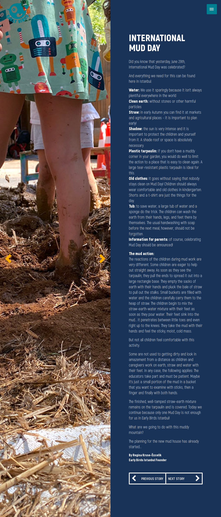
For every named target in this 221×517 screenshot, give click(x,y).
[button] (8, 258)
